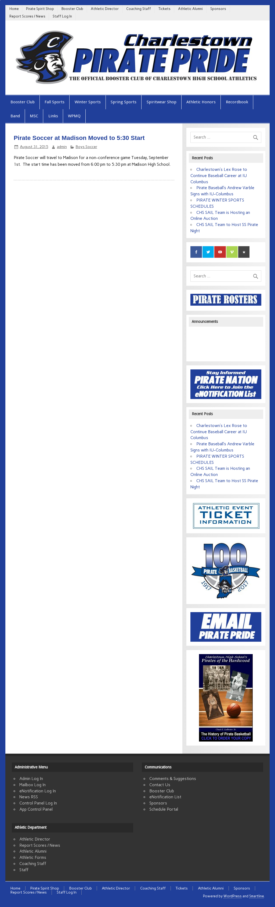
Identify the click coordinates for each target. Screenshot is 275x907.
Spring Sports (123, 102)
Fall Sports (54, 102)
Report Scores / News (27, 16)
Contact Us (159, 784)
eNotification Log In (37, 791)
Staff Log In (62, 16)
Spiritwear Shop (161, 102)
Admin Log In (31, 778)
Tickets (164, 9)
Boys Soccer (86, 146)
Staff (23, 869)
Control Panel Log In (38, 803)
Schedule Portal (163, 809)
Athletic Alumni (190, 9)
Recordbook (237, 102)
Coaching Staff (138, 9)
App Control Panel (36, 809)
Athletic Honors (201, 102)
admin (62, 146)
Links (53, 116)
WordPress (232, 896)
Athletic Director (105, 9)
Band (15, 116)
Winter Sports (88, 102)
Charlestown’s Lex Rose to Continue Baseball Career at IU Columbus (218, 175)
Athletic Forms (32, 857)
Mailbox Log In (32, 784)
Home (14, 9)
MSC (34, 116)
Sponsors (218, 9)
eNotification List (165, 797)
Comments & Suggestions (172, 778)
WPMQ (74, 116)
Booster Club (72, 9)
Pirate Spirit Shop (40, 9)
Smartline (256, 896)
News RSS (28, 797)
